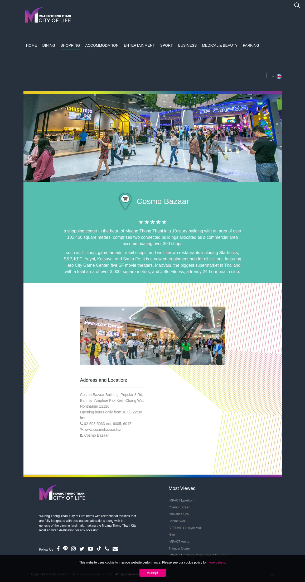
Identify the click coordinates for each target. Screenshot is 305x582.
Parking (251, 45)
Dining (48, 45)
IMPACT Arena (179, 541)
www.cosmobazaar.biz (102, 429)
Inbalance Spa (179, 514)
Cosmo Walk (178, 521)
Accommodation (102, 45)
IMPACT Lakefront (182, 500)
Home (31, 45)
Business (187, 45)
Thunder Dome (179, 548)
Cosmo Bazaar (96, 435)
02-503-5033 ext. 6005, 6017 (107, 424)
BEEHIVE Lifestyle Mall (185, 528)
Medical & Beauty (220, 45)
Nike (172, 535)
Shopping (70, 45)
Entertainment (139, 45)
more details (216, 562)
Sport (166, 45)
